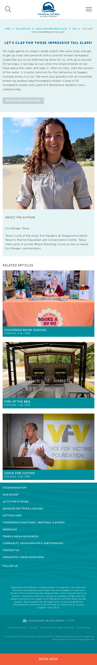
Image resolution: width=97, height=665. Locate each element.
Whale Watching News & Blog (51, 29)
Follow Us (10, 565)
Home (7, 29)
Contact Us (11, 550)
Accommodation (14, 487)
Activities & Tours (15, 501)
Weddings (10, 529)
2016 (75, 29)
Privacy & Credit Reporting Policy (57, 627)
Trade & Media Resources (20, 536)
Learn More (53, 607)
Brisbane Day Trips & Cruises (23, 508)
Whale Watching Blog (23, 100)
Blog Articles (23, 29)
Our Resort (11, 494)
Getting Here (12, 515)
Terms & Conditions (17, 627)
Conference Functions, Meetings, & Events (34, 522)
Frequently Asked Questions (23, 557)
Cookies (34, 627)
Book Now (48, 659)
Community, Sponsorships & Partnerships (33, 543)
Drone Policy (83, 627)
